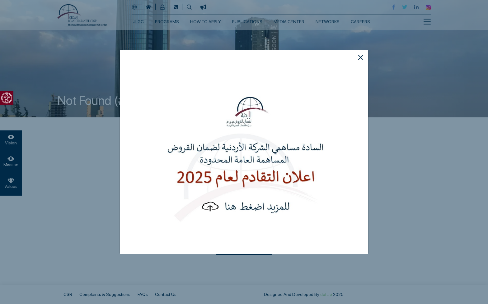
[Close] (361, 57)
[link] (6, 98)
